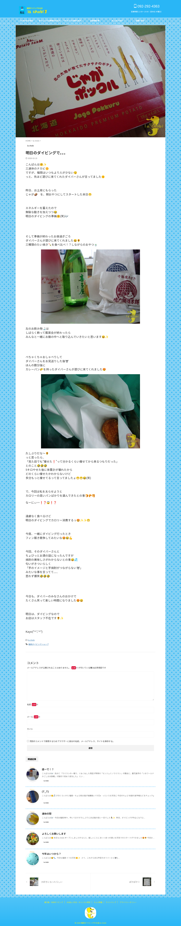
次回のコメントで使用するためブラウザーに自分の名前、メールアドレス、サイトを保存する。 (72, 740)
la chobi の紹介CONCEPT (27, 21)
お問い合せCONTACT (140, 21)
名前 (32, 703)
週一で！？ (47, 768)
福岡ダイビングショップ (38, 643)
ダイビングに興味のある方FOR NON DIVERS (49, 21)
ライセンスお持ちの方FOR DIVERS (72, 21)
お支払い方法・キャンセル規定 (78, 901)
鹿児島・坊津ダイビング (53, 901)
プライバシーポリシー (128, 901)
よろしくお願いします (53, 833)
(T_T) (45, 790)
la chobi (31, 639)
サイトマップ (111, 901)
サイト (30, 728)
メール (33, 715)
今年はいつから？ (51, 853)
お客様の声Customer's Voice (94, 21)
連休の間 (46, 812)
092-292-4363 (147, 6)
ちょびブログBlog (117, 21)
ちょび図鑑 (98, 901)
